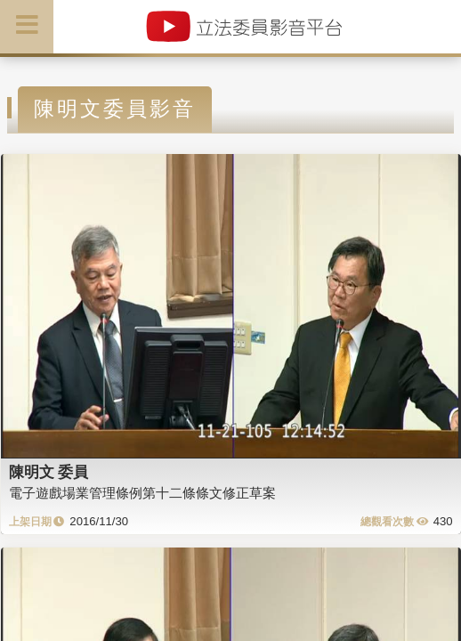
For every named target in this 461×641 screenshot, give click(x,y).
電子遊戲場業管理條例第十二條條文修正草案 (142, 492)
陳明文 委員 (49, 472)
